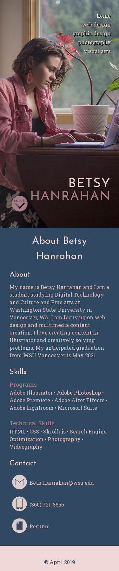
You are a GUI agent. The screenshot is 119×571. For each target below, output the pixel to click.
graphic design (92, 33)
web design (96, 24)
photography (94, 42)
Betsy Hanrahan (59, 554)
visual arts (97, 51)
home (103, 15)
